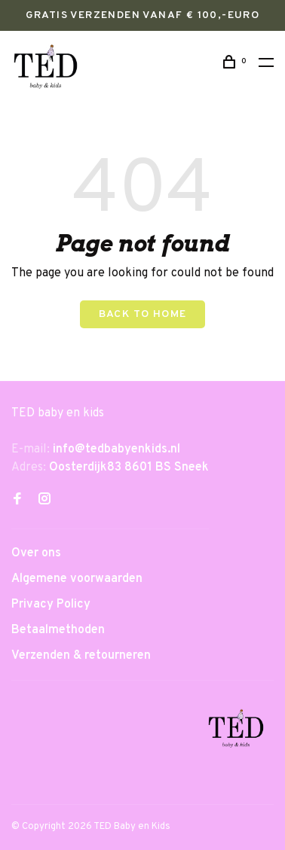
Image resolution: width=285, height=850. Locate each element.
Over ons (36, 553)
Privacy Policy (50, 604)
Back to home (143, 314)
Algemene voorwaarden (76, 578)
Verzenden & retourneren (81, 655)
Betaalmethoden (58, 630)
